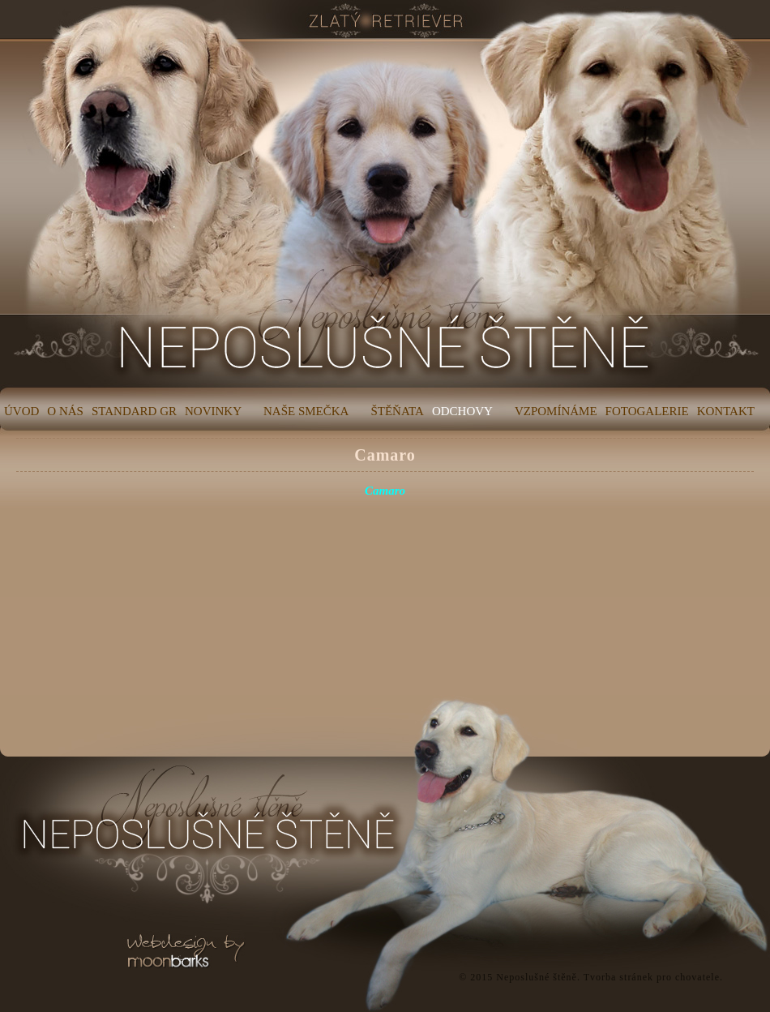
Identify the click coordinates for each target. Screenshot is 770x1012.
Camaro (385, 455)
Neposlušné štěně (536, 977)
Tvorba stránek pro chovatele (652, 977)
